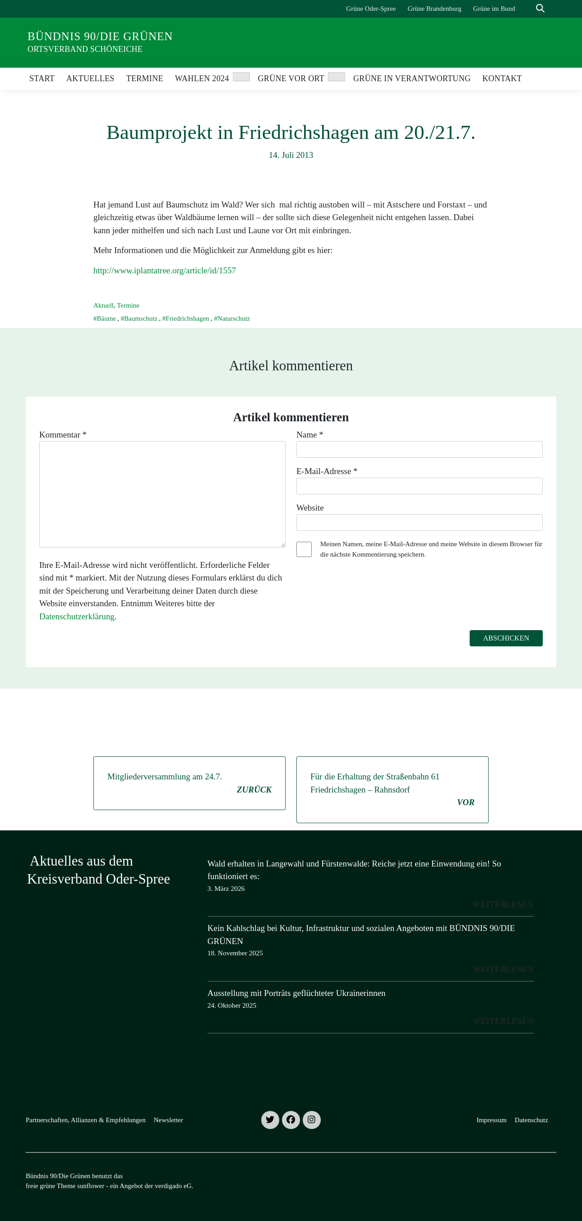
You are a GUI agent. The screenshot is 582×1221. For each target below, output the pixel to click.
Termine (128, 305)
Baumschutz (140, 318)
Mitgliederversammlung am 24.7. (189, 784)
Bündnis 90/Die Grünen (100, 36)
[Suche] (527, 9)
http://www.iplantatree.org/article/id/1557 (164, 270)
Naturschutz (233, 318)
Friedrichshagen (187, 318)
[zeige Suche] (540, 9)
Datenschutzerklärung (77, 616)
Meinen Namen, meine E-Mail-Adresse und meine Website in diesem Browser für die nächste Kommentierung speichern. (431, 549)
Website (310, 507)
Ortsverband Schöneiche (85, 49)
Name (309, 434)
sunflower (90, 1185)
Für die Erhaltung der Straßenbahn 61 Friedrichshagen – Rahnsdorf (392, 790)
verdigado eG (173, 1185)
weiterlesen (503, 904)
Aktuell (103, 305)
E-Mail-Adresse (327, 471)
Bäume (106, 318)
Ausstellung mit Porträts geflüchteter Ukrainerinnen (297, 993)
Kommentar (63, 434)
